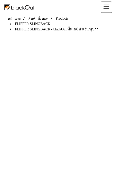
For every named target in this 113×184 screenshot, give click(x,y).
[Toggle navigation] (106, 7)
